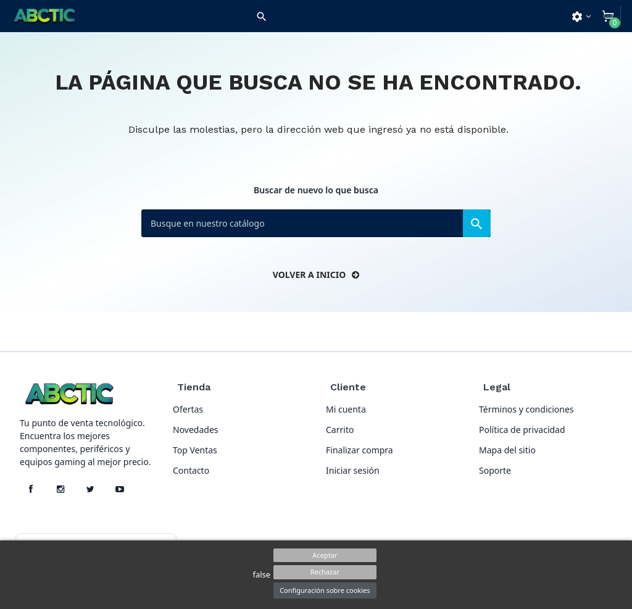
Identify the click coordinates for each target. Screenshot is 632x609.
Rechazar (324, 571)
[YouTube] (120, 489)
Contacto (191, 470)
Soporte (495, 470)
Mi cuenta (346, 409)
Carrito (340, 429)
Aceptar (324, 555)
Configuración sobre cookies (325, 590)
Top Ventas (195, 450)
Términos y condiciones (526, 409)
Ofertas (188, 409)
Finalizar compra (359, 450)
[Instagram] (60, 489)
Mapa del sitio (507, 450)
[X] (90, 489)
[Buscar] (316, 223)
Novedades (195, 429)
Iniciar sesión (353, 470)
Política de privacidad (522, 429)
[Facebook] (31, 489)
